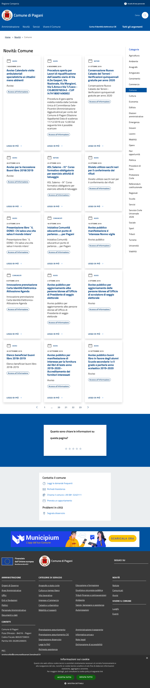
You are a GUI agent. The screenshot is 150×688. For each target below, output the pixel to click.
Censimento (134, 78)
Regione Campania (10, 3)
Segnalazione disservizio (50, 639)
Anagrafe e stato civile (49, 585)
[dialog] (75, 671)
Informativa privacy (85, 634)
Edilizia (132, 107)
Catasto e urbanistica (48, 605)
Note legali (81, 639)
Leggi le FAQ (44, 644)
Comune (133, 90)
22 (73, 407)
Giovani (132, 128)
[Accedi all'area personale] (134, 3)
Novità (17, 37)
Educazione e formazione (87, 585)
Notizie (94, 61)
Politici (5, 605)
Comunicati (54, 218)
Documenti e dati (10, 615)
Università (134, 245)
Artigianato (134, 72)
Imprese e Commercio (49, 600)
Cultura (132, 96)
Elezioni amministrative (136, 114)
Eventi (115, 613)
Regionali (133, 193)
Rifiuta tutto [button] (86, 677)
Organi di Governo (10, 585)
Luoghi (115, 609)
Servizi (132, 204)
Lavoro (132, 133)
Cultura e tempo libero (49, 590)
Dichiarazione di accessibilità (89, 644)
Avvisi (12, 61)
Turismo (132, 239)
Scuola (132, 198)
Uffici (4, 595)
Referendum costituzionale (135, 185)
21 (66, 407)
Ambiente (133, 61)
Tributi (132, 234)
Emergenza (134, 122)
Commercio (134, 84)
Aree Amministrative (11, 590)
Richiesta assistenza (48, 649)
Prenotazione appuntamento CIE (54, 634)
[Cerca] (145, 15)
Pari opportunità (134, 152)
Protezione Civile (134, 176)
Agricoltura (134, 55)
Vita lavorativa (45, 595)
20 (59, 407)
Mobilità (133, 139)
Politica (132, 160)
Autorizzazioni (82, 610)
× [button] (147, 658)
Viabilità (133, 251)
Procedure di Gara (135, 167)
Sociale (132, 222)
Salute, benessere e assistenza (90, 605)
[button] (75, 683)
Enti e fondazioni (9, 600)
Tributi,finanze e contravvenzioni (91, 595)
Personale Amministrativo (14, 610)
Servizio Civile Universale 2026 (135, 213)
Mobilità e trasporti (48, 610)
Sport (131, 228)
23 (80, 407)
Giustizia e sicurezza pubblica (89, 590)
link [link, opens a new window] (101, 671)
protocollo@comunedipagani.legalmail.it (21, 654)
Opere (132, 145)
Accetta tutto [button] (64, 677)
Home (7, 37)
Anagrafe (133, 67)
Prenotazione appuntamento (52, 629)
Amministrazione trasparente (89, 629)
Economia (133, 101)
